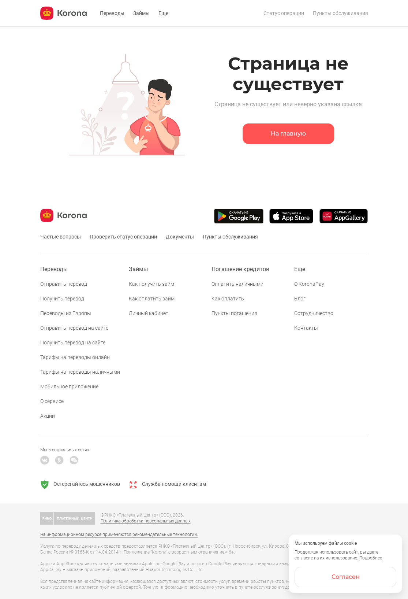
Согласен (346, 576)
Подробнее (370, 558)
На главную (288, 133)
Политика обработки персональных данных (146, 521)
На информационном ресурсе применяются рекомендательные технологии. (119, 534)
